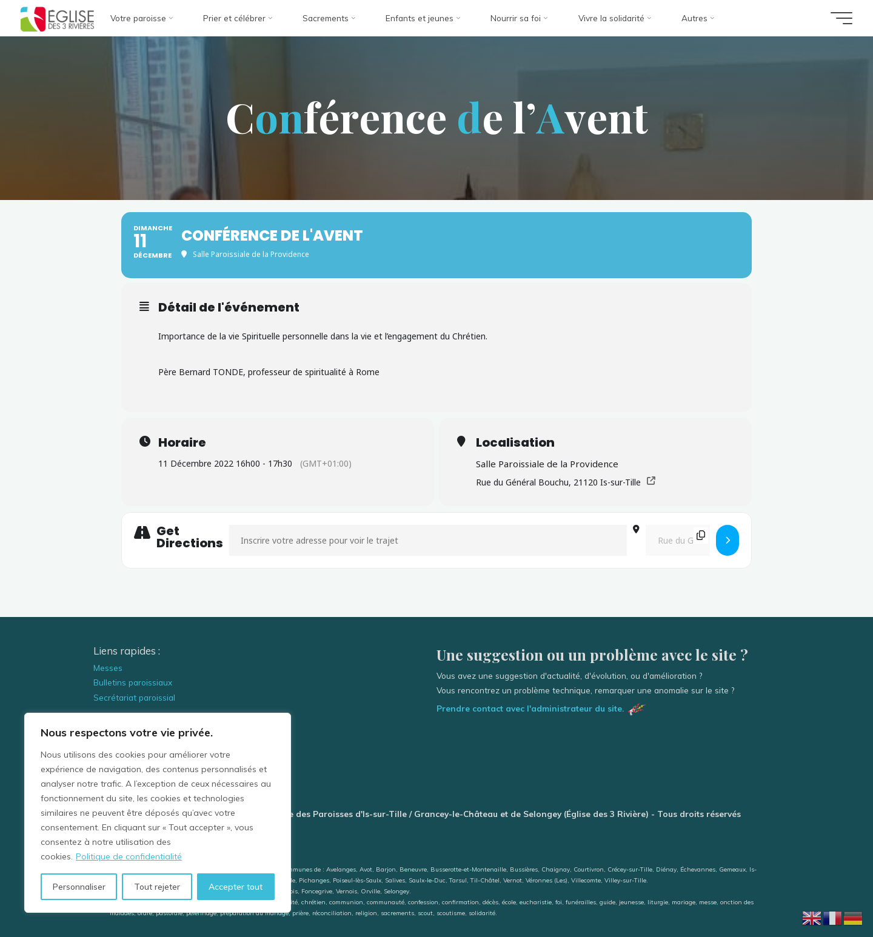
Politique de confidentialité (129, 856)
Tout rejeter (157, 886)
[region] (157, 813)
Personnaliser (79, 886)
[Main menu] (841, 18)
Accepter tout (236, 886)
